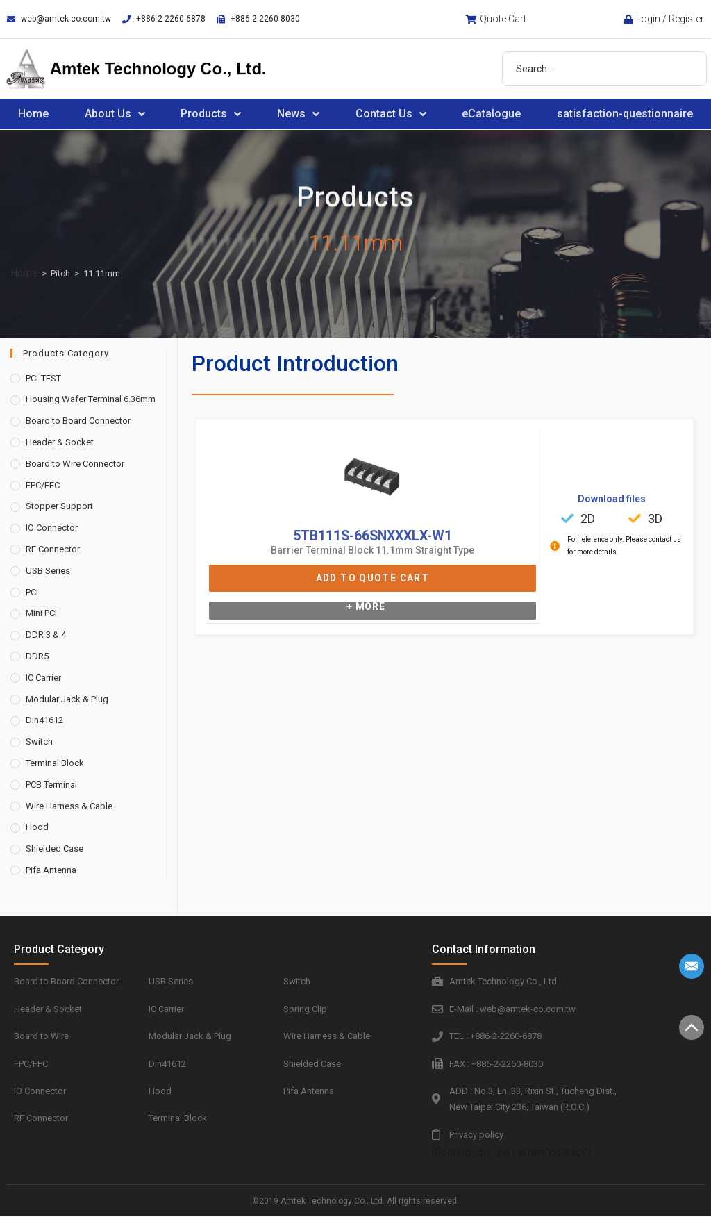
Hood (37, 827)
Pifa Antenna (51, 870)
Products (211, 113)
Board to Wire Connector (75, 463)
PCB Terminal (51, 784)
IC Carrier (43, 677)
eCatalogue (491, 113)
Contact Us (391, 113)
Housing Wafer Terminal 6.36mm (91, 399)
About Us (115, 113)
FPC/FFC (43, 485)
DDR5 (37, 656)
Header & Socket (60, 442)
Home (33, 113)
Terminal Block (55, 763)
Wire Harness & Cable (69, 806)
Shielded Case (54, 848)
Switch (39, 741)
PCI (32, 592)
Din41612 (44, 720)
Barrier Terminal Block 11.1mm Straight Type (372, 550)
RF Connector (53, 549)
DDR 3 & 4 (46, 634)
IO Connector (52, 527)
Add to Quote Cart (372, 577)
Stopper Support (59, 506)
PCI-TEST (43, 378)
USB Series (48, 570)
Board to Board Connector (78, 420)
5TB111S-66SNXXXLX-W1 (372, 535)
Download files (612, 498)
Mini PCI (41, 613)
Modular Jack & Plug (67, 699)
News (298, 113)
